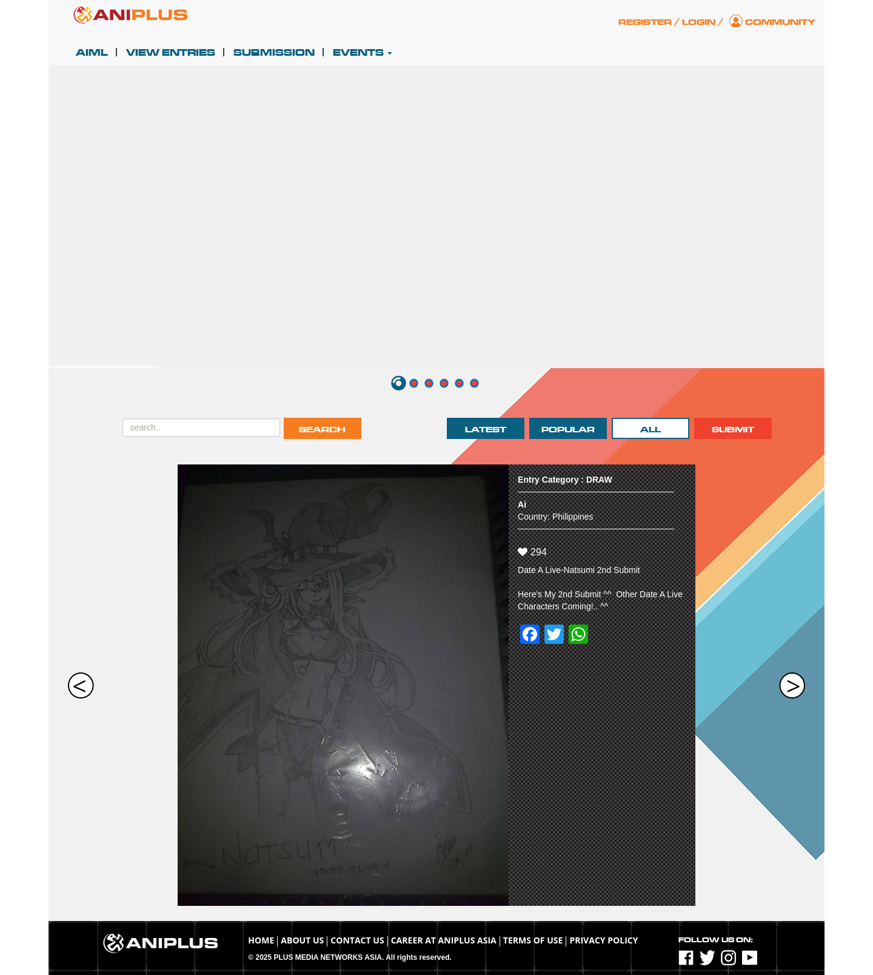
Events (362, 53)
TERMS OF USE (533, 940)
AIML (92, 53)
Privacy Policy (603, 940)
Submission (274, 53)
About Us (302, 940)
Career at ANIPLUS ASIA (444, 940)
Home (261, 940)
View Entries (170, 53)
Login (698, 22)
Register (645, 22)
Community (780, 22)
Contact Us (357, 940)
